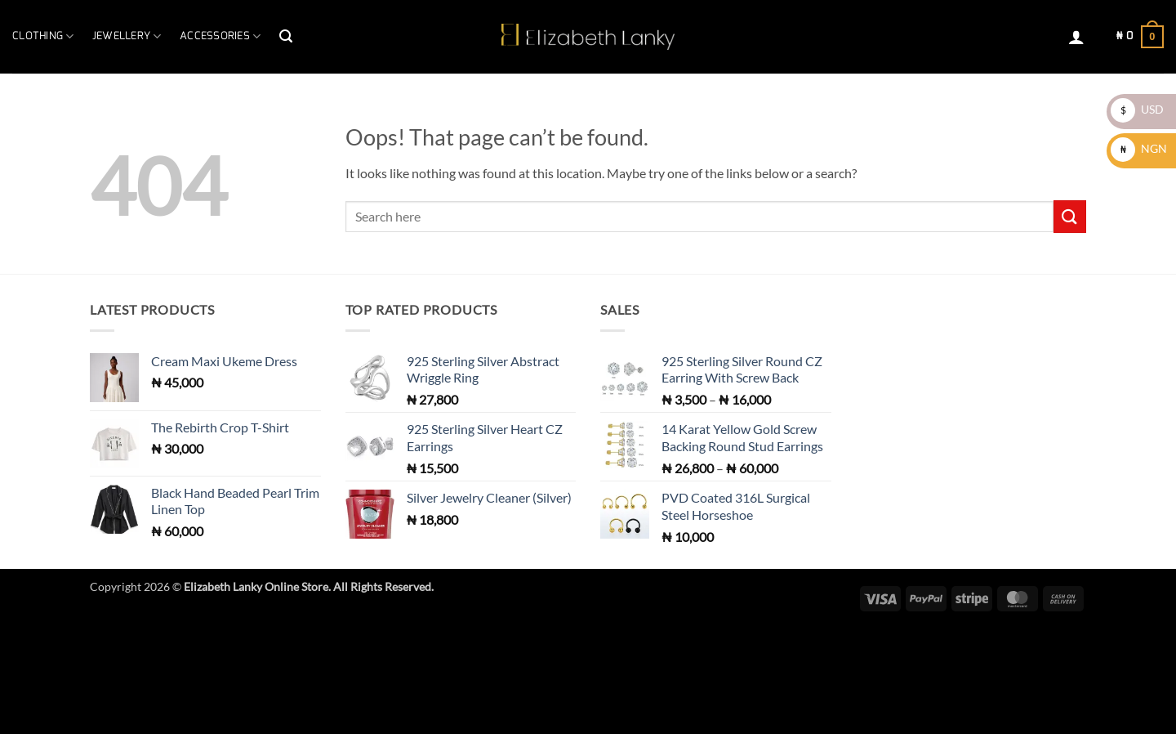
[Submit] (1070, 216)
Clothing (43, 36)
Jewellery (127, 36)
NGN (1139, 148)
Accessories (220, 36)
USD (1137, 109)
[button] (285, 36)
